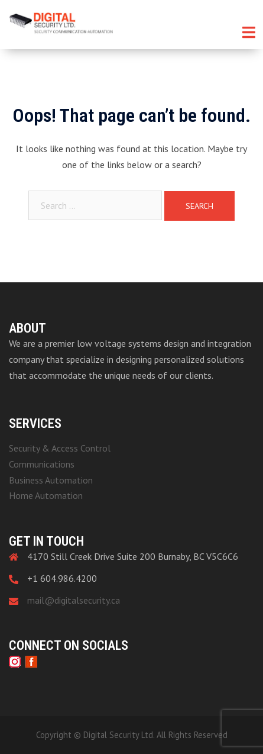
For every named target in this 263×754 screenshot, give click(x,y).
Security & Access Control (60, 448)
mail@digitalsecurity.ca (73, 600)
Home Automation (46, 495)
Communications (41, 464)
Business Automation (51, 480)
